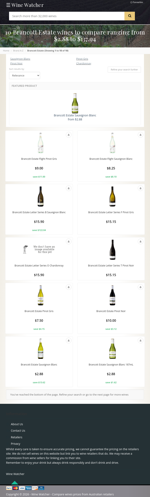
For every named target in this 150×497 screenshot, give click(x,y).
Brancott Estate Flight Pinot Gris (39, 159)
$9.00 (39, 168)
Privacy (15, 444)
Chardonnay (83, 63)
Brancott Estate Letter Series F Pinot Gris (111, 212)
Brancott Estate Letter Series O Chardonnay (38, 265)
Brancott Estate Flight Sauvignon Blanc (110, 159)
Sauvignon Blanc (20, 59)
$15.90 (39, 221)
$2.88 (39, 374)
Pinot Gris (82, 59)
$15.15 (111, 221)
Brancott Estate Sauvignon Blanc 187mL (111, 364)
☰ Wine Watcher (25, 5)
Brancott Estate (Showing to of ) (47, 50)
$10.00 (111, 320)
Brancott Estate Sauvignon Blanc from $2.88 (75, 107)
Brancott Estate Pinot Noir (111, 311)
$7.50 (39, 320)
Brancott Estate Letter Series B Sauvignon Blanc (39, 212)
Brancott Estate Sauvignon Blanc (39, 364)
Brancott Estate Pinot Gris (39, 311)
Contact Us (18, 430)
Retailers (16, 437)
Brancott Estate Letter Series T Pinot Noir (111, 265)
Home (6, 50)
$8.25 (111, 168)
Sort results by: (17, 68)
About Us (17, 424)
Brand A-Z (18, 50)
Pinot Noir (16, 63)
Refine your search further (124, 69)
